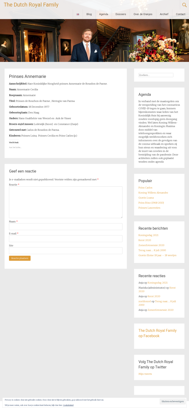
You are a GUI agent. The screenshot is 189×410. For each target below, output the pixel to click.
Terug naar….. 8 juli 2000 (152, 250)
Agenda (103, 14)
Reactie (14, 184)
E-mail (13, 233)
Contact (180, 14)
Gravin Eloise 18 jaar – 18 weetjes (157, 255)
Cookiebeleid (68, 405)
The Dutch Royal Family (31, 5)
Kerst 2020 (145, 240)
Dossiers (121, 14)
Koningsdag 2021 (148, 235)
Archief (164, 14)
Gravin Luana (146, 197)
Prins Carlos (145, 187)
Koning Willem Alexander (153, 192)
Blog (89, 14)
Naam (13, 221)
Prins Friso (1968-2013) (151, 202)
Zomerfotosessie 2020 (151, 245)
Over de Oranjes (143, 14)
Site (11, 245)
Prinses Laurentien (149, 207)
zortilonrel (145, 301)
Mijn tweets (145, 373)
